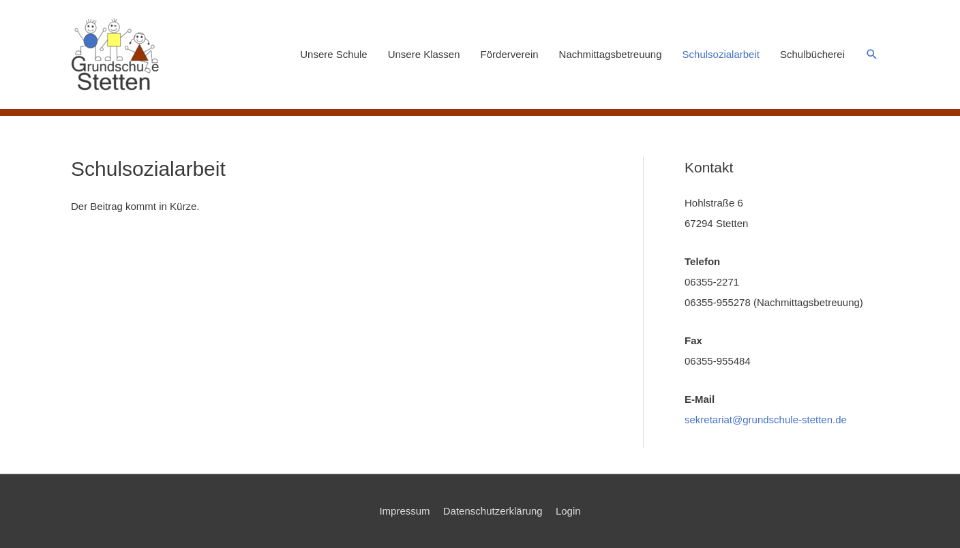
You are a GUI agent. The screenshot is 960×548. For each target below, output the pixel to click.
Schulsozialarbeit (721, 54)
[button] (872, 54)
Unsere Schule (333, 54)
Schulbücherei (812, 54)
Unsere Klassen (424, 54)
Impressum (404, 511)
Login (568, 511)
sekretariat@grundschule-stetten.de (766, 419)
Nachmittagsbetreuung (610, 54)
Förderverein (510, 54)
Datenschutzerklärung (493, 511)
